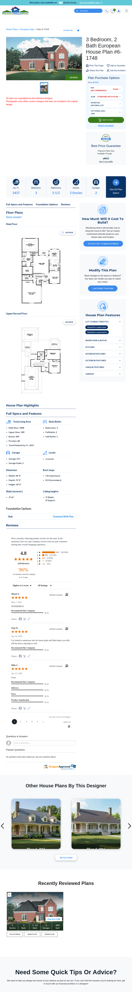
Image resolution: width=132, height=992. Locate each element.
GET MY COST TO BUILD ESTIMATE (103, 244)
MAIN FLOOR (32, 935)
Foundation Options (47, 204)
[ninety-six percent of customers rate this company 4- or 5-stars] (23, 573)
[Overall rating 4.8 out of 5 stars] (23, 559)
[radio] (54, 552)
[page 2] (21, 722)
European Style (27, 30)
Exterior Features (95, 361)
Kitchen (89, 347)
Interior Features (95, 354)
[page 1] (14, 722)
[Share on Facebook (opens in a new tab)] (20, 620)
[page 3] (26, 722)
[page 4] (32, 722)
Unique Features (94, 367)
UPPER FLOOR (49, 935)
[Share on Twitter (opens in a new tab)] (24, 619)
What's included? (14, 217)
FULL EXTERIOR (15, 935)
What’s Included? (106, 126)
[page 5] (38, 722)
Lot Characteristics (97, 322)
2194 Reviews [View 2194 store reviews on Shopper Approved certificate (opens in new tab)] (27, 564)
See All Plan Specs (116, 186)
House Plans (12, 30)
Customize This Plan (103, 289)
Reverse (74, 78)
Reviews (65, 204)
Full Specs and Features (19, 204)
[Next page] (43, 722)
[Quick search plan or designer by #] (88, 11)
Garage (89, 374)
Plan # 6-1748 (53, 919)
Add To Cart (105, 120)
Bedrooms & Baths (96, 340)
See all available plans (91, 2)
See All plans (66, 858)
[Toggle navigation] (126, 10)
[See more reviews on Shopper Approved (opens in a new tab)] (28, 619)
